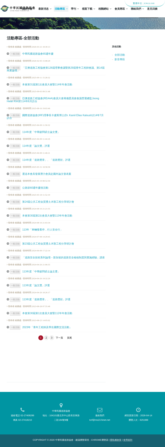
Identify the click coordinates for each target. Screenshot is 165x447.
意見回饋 (152, 8)
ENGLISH (149, 3)
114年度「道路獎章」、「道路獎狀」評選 (40, 160)
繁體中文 (137, 3)
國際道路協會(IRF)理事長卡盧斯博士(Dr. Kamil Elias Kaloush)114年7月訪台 (55, 117)
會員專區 (121, 8)
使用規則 (127, 440)
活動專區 (61, 8)
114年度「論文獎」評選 (30, 145)
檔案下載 (88, 8)
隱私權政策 (115, 440)
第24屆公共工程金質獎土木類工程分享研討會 (42, 201)
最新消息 (44, 8)
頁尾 (69, 337)
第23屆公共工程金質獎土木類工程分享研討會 (42, 243)
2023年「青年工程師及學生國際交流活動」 (41, 327)
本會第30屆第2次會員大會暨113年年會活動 (41, 215)
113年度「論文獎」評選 (30, 285)
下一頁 (59, 337)
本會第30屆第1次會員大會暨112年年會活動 (41, 313)
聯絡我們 (137, 8)
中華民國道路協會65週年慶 (31, 53)
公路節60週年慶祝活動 (29, 187)
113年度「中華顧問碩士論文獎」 (35, 271)
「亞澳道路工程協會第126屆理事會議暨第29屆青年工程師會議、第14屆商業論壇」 (56, 69)
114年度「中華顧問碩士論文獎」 (35, 132)
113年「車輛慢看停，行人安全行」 (36, 229)
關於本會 (28, 8)
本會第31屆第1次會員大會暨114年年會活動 (41, 84)
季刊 (75, 8)
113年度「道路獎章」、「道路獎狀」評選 (40, 299)
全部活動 (120, 54)
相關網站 (104, 8)
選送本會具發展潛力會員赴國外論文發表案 (40, 174)
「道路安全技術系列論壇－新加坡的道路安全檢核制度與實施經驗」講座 (57, 257)
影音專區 (120, 59)
